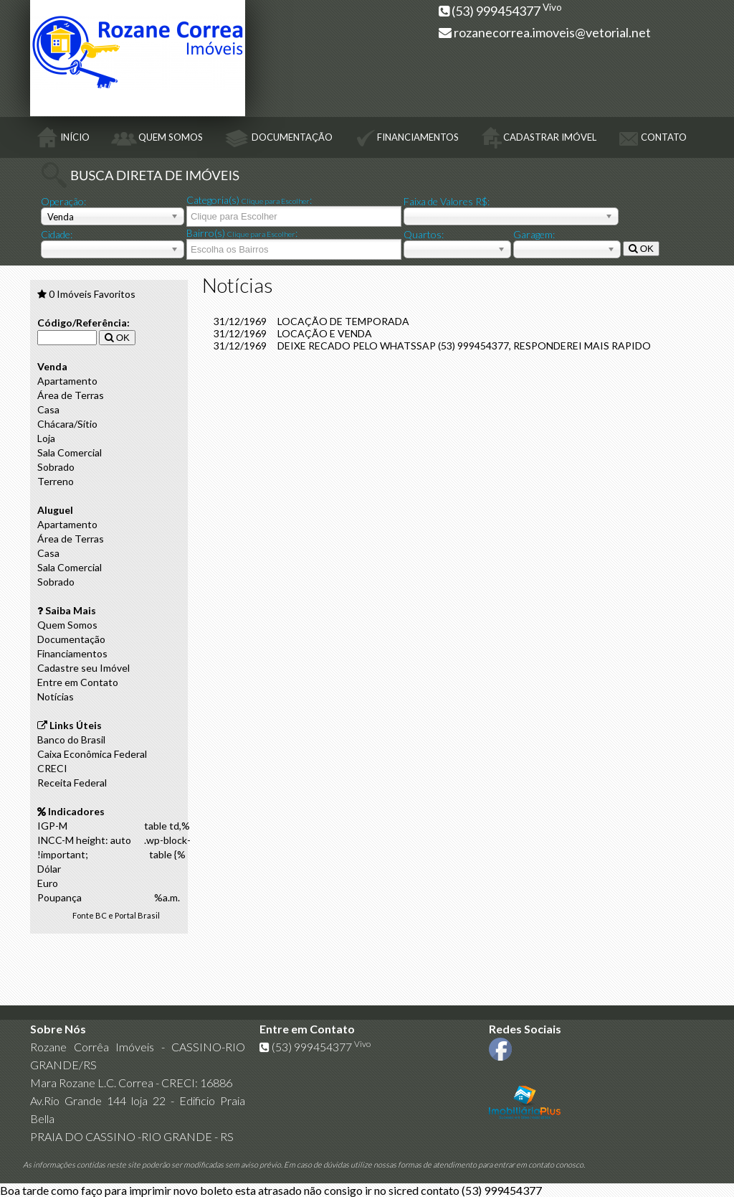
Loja (46, 438)
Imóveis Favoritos (92, 294)
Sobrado (56, 467)
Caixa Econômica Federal (92, 754)
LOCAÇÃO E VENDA (324, 333)
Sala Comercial (69, 452)
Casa (48, 409)
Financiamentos (72, 653)
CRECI (52, 768)
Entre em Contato (77, 682)
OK (641, 248)
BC (101, 915)
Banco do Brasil (71, 739)
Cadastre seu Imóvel (83, 668)
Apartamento (67, 381)
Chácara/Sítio (67, 424)
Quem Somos (67, 625)
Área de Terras (70, 395)
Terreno (55, 481)
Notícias (55, 696)
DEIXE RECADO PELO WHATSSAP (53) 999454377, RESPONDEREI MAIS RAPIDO (464, 345)
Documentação (71, 639)
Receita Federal (72, 782)
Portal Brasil (137, 915)
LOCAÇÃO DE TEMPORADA (343, 321)
